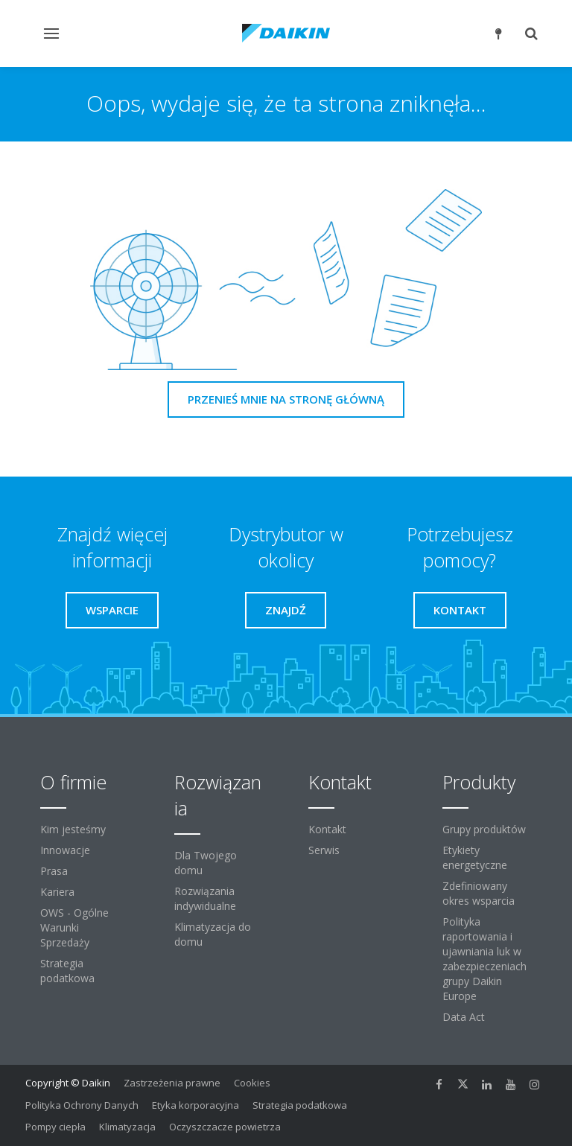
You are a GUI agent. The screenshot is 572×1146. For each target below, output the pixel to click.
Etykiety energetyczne (474, 857)
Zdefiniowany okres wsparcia (478, 893)
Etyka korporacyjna (195, 1105)
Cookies (252, 1082)
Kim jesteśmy (73, 829)
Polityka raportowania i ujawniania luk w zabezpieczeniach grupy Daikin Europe (484, 958)
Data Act (463, 1017)
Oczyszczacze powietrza (225, 1126)
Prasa (54, 871)
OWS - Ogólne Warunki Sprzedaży (74, 927)
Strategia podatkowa (67, 970)
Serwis (324, 850)
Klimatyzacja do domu (212, 934)
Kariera (57, 892)
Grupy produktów (484, 829)
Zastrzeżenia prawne (172, 1082)
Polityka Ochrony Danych (82, 1105)
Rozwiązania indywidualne (205, 898)
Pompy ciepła (55, 1126)
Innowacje (65, 850)
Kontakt (327, 829)
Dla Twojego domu (205, 862)
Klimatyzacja (127, 1126)
